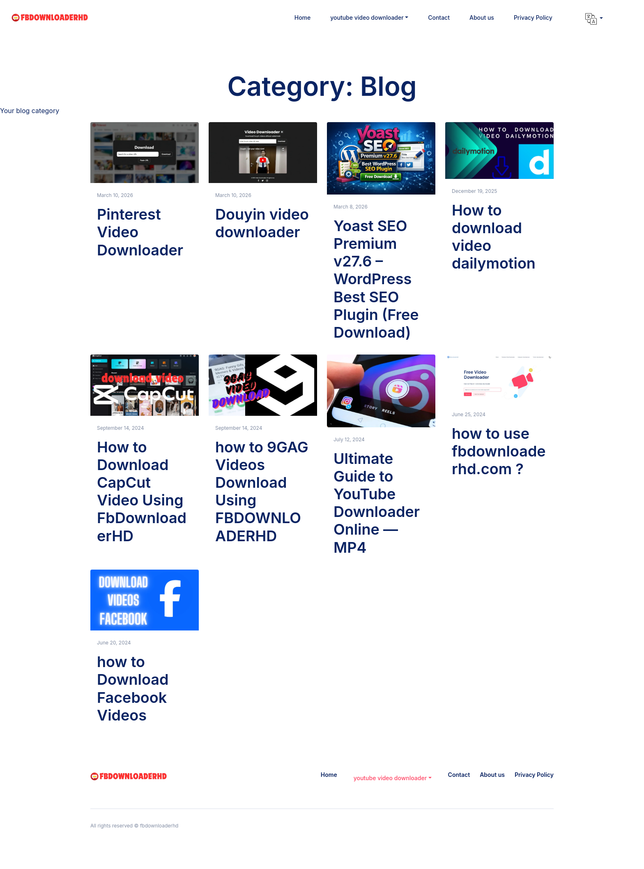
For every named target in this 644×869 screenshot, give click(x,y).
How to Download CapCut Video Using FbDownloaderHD (141, 491)
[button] (369, 17)
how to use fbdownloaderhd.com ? (499, 451)
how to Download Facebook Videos (132, 688)
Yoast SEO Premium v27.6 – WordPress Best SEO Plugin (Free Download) (376, 279)
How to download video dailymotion (494, 237)
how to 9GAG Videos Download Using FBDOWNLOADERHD (261, 491)
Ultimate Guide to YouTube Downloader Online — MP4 (377, 503)
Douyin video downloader (262, 223)
